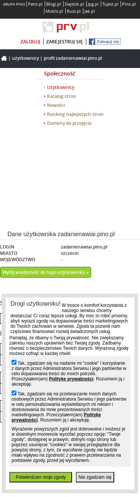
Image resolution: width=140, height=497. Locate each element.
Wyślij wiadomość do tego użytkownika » (45, 272)
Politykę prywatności (71, 379)
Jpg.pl (93, 4)
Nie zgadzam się (95, 477)
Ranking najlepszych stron (75, 114)
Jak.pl (89, 11)
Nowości (56, 105)
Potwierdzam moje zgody (41, 477)
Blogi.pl (53, 4)
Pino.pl (129, 4)
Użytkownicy (25, 58)
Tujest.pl (110, 4)
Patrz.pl (35, 4)
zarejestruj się (64, 41)
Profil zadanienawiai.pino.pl (73, 58)
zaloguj (30, 41)
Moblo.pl (54, 11)
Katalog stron (61, 96)
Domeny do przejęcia (69, 123)
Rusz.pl (74, 11)
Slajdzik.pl (74, 4)
